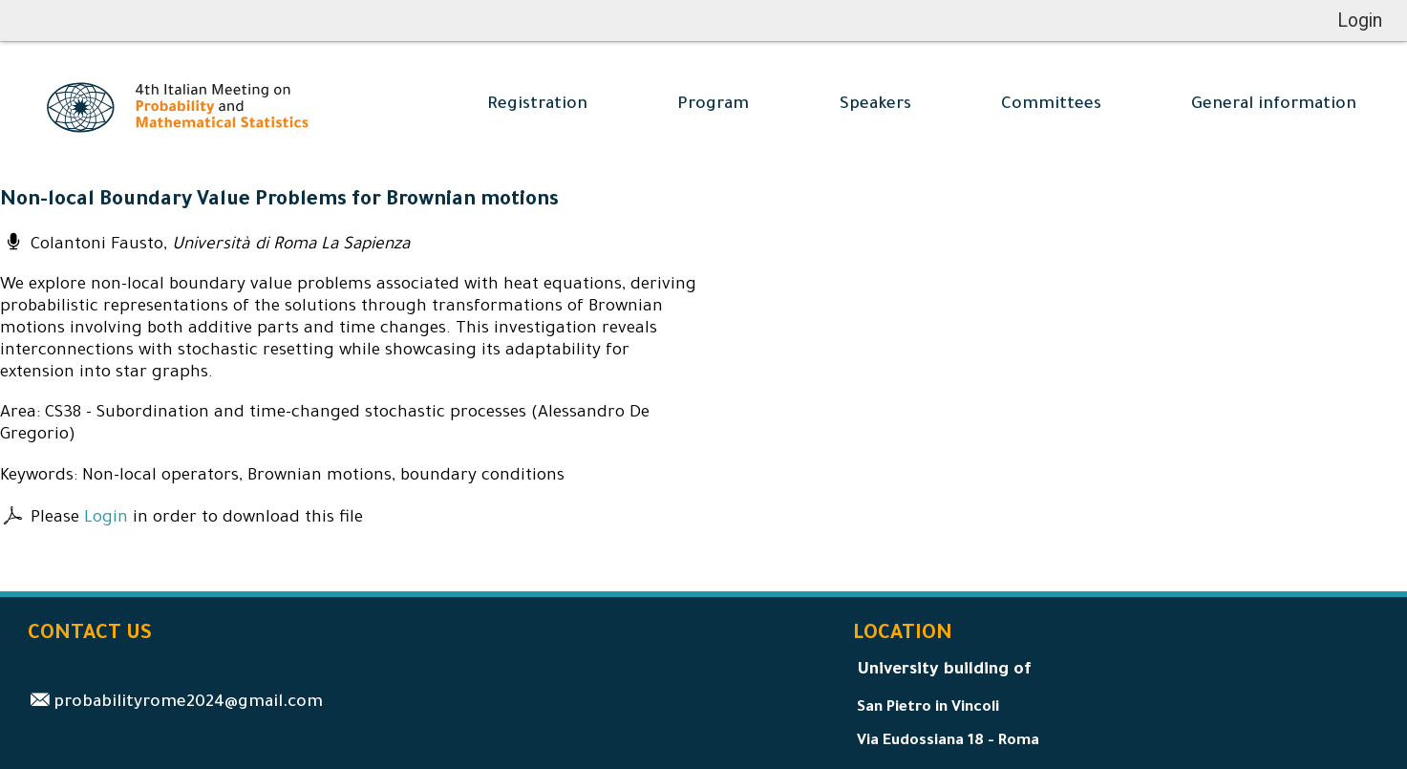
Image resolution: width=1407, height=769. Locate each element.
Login (106, 519)
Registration (537, 105)
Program (713, 105)
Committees (1051, 105)
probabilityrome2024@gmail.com (188, 703)
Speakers (875, 105)
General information (1273, 105)
